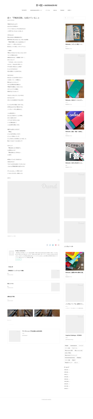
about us (40, 10)
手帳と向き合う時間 (69, 367)
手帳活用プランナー (69, 379)
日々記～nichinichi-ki (46, 5)
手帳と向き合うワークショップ (71, 372)
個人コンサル (10, 283)
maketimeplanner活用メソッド (22, 10)
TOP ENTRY (9, 10)
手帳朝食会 (79, 374)
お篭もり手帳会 (68, 370)
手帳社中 (73, 377)
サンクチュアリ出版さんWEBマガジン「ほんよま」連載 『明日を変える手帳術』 (69, 10)
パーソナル (33, 10)
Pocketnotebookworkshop (70, 374)
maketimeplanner (73, 362)
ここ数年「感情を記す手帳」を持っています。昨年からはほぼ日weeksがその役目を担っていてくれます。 (28, 299)
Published (48, 10)
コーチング (81, 362)
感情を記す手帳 (10, 296)
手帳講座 (66, 362)
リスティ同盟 (67, 377)
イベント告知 (67, 365)
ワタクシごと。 (75, 365)
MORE (90, 10)
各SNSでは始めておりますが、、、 (14, 273)
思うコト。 (77, 379)
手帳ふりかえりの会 (78, 367)
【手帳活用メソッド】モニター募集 (15, 270)
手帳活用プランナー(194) (11, 236)
